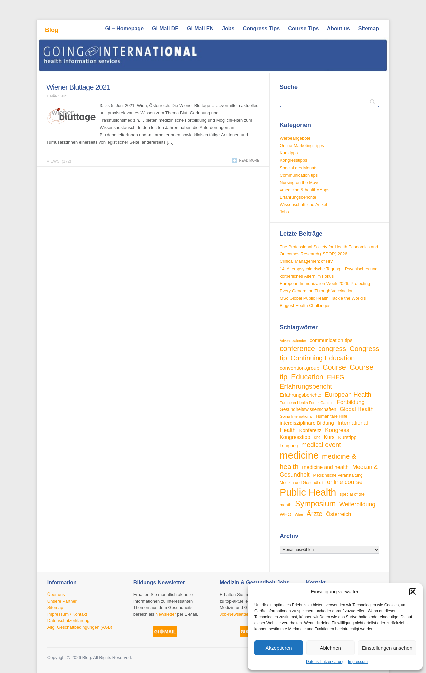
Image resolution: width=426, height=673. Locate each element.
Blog (51, 30)
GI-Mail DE (165, 28)
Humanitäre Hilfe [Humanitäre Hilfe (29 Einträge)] (331, 416)
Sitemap (368, 28)
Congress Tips (261, 28)
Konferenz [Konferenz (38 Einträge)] (310, 430)
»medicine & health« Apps (304, 189)
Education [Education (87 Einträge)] (307, 377)
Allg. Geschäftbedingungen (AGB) (79, 627)
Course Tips (303, 28)
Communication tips (299, 175)
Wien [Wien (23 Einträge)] (299, 515)
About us (338, 28)
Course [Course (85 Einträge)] (334, 367)
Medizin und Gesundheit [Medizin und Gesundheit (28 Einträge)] (301, 482)
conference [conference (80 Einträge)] (297, 349)
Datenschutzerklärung (325, 661)
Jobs (228, 28)
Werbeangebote (295, 138)
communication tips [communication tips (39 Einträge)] (331, 340)
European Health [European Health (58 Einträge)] (348, 394)
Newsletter (165, 614)
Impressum (358, 661)
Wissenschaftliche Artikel (303, 204)
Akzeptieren (278, 648)
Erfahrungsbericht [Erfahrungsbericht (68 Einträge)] (306, 386)
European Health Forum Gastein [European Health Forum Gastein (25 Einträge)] (306, 403)
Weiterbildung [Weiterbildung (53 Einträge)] (357, 504)
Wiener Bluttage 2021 (78, 87)
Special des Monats (298, 167)
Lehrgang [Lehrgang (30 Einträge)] (289, 445)
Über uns (56, 594)
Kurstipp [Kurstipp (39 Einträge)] (347, 437)
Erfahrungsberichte (298, 197)
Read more (249, 160)
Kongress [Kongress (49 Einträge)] (337, 430)
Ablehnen (330, 648)
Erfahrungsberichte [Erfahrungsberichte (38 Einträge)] (300, 395)
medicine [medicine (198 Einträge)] (299, 455)
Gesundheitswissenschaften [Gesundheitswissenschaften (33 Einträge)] (308, 409)
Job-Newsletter (234, 614)
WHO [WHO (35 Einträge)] (285, 514)
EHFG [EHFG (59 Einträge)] (335, 377)
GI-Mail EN (200, 28)
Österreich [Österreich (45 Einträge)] (338, 514)
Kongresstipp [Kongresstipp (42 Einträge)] (295, 437)
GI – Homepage (124, 28)
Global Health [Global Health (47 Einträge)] (357, 409)
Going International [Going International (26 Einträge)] (296, 416)
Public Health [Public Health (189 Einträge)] (308, 492)
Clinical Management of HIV (306, 261)
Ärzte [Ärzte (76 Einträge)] (314, 513)
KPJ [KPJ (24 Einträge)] (317, 438)
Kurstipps (289, 152)
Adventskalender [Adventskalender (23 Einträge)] (293, 341)
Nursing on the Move (300, 182)
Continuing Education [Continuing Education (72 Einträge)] (323, 358)
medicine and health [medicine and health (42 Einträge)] (325, 467)
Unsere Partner (62, 601)
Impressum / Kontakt (67, 614)
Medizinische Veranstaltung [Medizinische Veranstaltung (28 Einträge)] (337, 475)
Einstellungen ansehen (387, 648)
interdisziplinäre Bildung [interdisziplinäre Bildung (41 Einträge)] (307, 423)
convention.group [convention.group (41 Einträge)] (299, 368)
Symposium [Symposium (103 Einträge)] (315, 503)
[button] (412, 592)
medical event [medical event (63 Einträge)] (321, 444)
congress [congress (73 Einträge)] (332, 348)
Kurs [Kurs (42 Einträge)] (329, 437)
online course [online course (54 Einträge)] (345, 482)
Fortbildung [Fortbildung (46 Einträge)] (351, 402)
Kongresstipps (293, 160)
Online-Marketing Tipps (302, 145)
